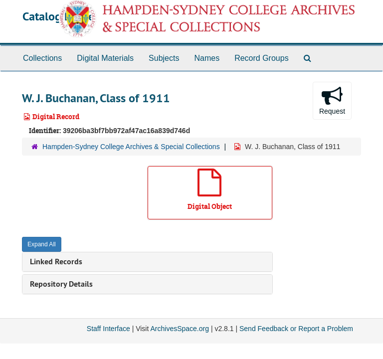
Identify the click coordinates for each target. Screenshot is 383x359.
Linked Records (56, 261)
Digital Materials (105, 58)
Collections (42, 58)
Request (332, 100)
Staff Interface (108, 329)
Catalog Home (58, 16)
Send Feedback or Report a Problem (296, 329)
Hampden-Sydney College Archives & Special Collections (131, 147)
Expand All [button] (41, 244)
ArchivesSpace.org (179, 329)
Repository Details (61, 284)
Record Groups (261, 58)
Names (206, 58)
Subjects (164, 58)
